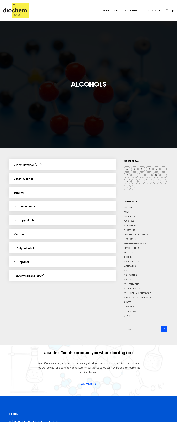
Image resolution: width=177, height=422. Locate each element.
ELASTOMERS (130, 239)
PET (125, 270)
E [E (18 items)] (156, 169)
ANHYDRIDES (130, 225)
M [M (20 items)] (156, 175)
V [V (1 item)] (163, 181)
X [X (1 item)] (134, 187)
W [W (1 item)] (127, 187)
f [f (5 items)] (163, 169)
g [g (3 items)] (127, 175)
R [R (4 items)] (141, 181)
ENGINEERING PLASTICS (135, 243)
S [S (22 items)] (149, 181)
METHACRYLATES (132, 261)
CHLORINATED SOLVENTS (136, 234)
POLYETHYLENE (131, 284)
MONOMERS (130, 266)
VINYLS (127, 316)
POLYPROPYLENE (132, 289)
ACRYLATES (129, 216)
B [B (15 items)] (134, 169)
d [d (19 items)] (149, 169)
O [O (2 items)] (127, 181)
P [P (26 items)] (134, 181)
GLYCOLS (128, 252)
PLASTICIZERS (130, 275)
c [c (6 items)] (141, 169)
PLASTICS (128, 280)
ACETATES (129, 207)
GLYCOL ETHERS (131, 248)
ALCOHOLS (129, 221)
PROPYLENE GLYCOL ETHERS (137, 298)
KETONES (128, 257)
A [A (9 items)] (127, 169)
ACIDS (126, 212)
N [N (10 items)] (163, 175)
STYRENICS (129, 307)
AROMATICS (129, 230)
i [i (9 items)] (141, 175)
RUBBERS (128, 302)
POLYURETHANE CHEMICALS (137, 293)
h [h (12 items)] (134, 175)
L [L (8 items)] (148, 175)
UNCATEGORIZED (132, 311)
